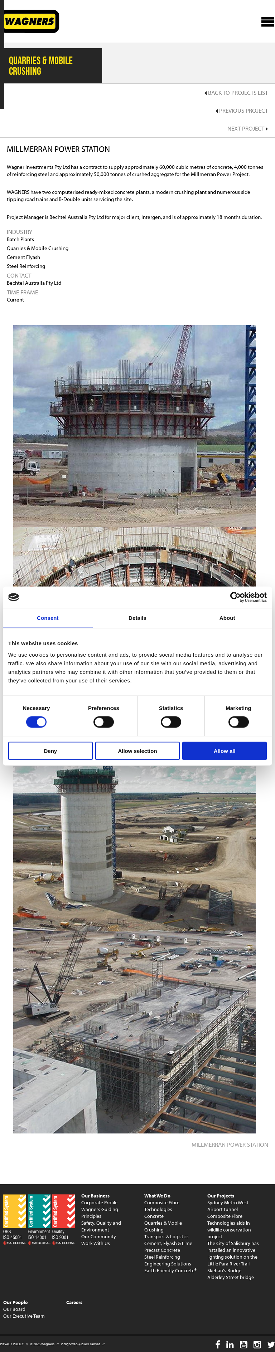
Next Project (247, 128)
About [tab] (227, 618)
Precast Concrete (162, 1250)
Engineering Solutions (167, 1263)
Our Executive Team (24, 1316)
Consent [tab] (48, 618)
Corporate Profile (99, 1202)
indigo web (69, 1344)
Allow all (225, 751)
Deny (50, 751)
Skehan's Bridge (224, 1270)
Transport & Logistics (166, 1236)
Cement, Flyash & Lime (168, 1243)
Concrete (154, 1216)
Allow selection (137, 751)
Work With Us (95, 1243)
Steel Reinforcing (162, 1257)
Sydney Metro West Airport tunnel (228, 1206)
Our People (15, 1302)
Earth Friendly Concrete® (170, 1270)
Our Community (98, 1236)
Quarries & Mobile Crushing (163, 1226)
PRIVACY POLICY (12, 1344)
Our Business (95, 1195)
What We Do (157, 1195)
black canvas (90, 1344)
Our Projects (220, 1195)
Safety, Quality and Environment (101, 1226)
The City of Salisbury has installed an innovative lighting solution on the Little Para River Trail (233, 1253)
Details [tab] (137, 618)
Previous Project (242, 110)
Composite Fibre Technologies (161, 1206)
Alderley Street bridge (230, 1277)
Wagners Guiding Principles (99, 1212)
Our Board (14, 1309)
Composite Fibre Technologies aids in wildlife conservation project (229, 1226)
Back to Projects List (236, 92)
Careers (74, 1302)
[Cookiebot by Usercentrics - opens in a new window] (235, 597)
